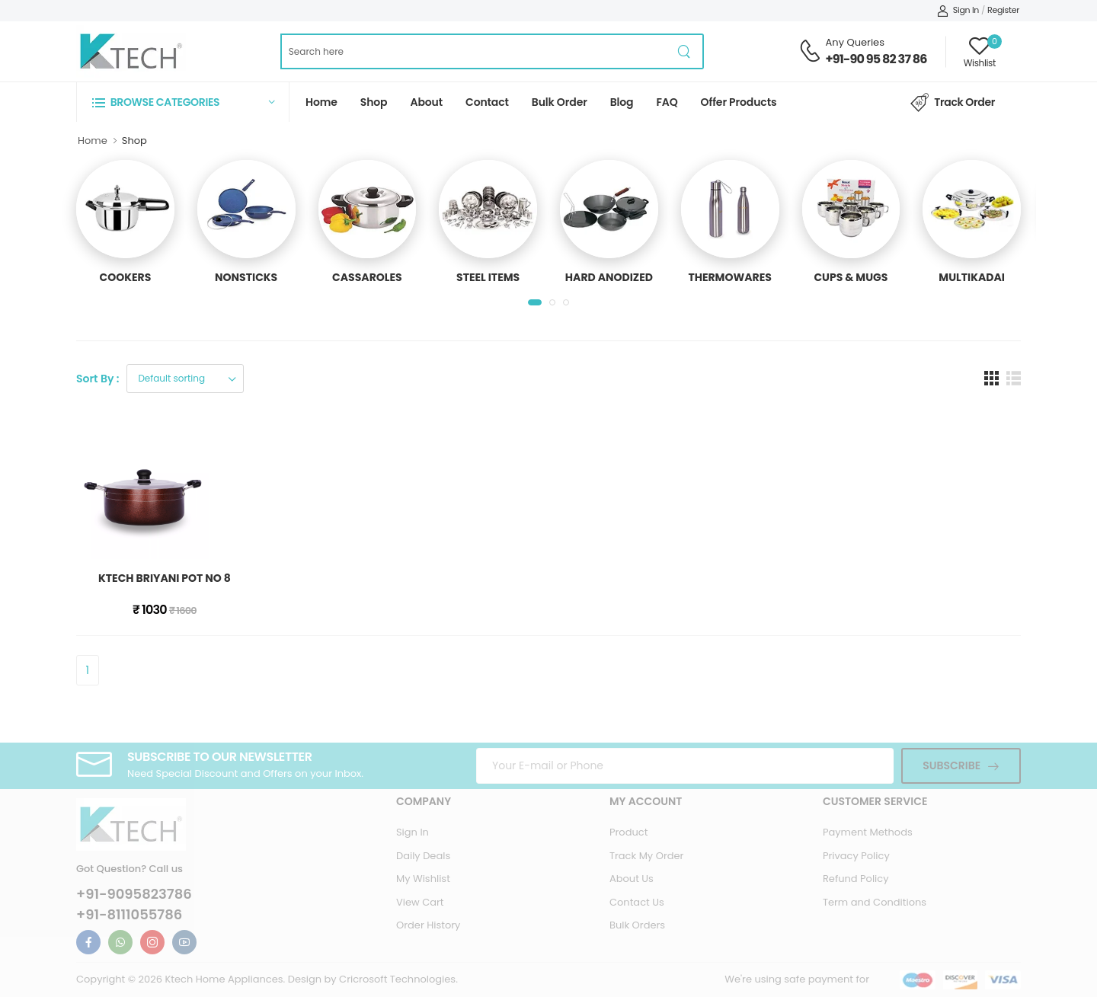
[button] (182, 101)
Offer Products (739, 102)
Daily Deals (423, 855)
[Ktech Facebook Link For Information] (88, 942)
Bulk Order (559, 102)
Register (1003, 10)
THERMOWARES (729, 277)
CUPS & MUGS (851, 277)
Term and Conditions (874, 902)
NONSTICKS (246, 277)
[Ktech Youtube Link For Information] (184, 942)
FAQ (667, 102)
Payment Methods (868, 832)
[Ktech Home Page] (131, 51)
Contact (487, 102)
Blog (622, 102)
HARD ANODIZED (609, 277)
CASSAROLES (367, 277)
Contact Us (636, 902)
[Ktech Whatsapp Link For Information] (120, 942)
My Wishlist (423, 878)
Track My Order (646, 855)
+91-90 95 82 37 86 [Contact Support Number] (876, 59)
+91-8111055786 (129, 915)
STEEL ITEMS (488, 277)
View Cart (420, 902)
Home (321, 102)
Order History (428, 925)
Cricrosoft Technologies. (398, 979)
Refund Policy (856, 878)
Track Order (952, 103)
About (426, 102)
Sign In (958, 10)
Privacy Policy (856, 855)
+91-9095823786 (134, 894)
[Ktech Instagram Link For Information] (152, 942)
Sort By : (97, 378)
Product (628, 832)
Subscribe (951, 765)
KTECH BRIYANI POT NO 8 (164, 578)
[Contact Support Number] (809, 51)
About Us (631, 878)
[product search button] (684, 51)
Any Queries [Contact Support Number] (855, 42)
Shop (374, 102)
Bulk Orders (637, 925)
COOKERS (126, 277)
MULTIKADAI (972, 277)
